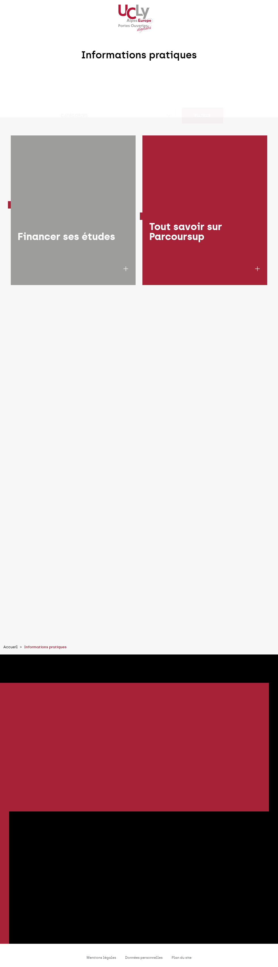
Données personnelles (144, 958)
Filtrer (202, 93)
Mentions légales (101, 958)
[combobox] (115, 94)
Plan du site (181, 958)
